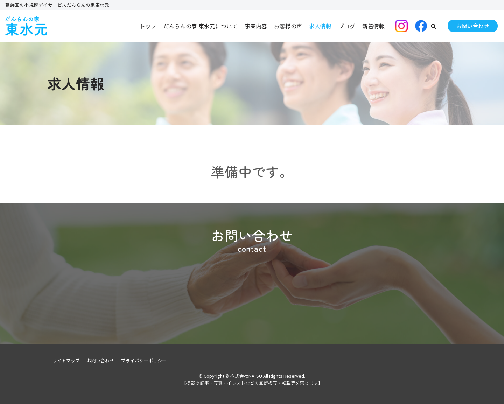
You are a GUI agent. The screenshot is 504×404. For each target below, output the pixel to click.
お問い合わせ (472, 25)
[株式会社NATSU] (26, 26)
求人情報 (320, 26)
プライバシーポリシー (144, 360)
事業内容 (256, 26)
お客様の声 (288, 26)
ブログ (346, 26)
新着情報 (373, 26)
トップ (148, 26)
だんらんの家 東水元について (200, 26)
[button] (433, 26)
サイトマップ (66, 360)
